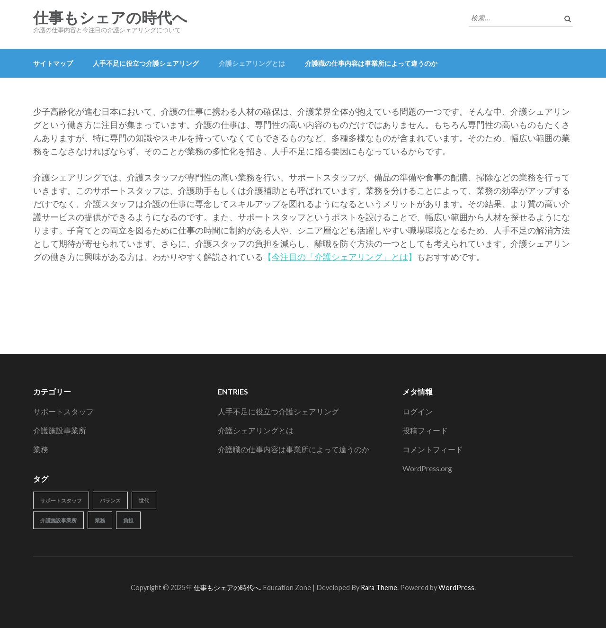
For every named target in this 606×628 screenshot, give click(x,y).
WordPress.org (427, 468)
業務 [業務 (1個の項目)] (100, 520)
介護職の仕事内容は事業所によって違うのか (371, 63)
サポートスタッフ (63, 411)
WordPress (456, 587)
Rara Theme (379, 587)
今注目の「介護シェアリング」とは (340, 256)
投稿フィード (425, 430)
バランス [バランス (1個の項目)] (110, 500)
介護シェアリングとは (252, 63)
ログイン (417, 411)
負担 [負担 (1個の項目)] (128, 520)
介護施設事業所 (59, 430)
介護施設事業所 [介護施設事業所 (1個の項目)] (58, 520)
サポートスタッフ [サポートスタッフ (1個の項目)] (61, 500)
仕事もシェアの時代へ (110, 18)
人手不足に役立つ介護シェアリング (146, 63)
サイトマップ (53, 63)
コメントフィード (432, 449)
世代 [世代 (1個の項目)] (144, 500)
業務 (40, 449)
